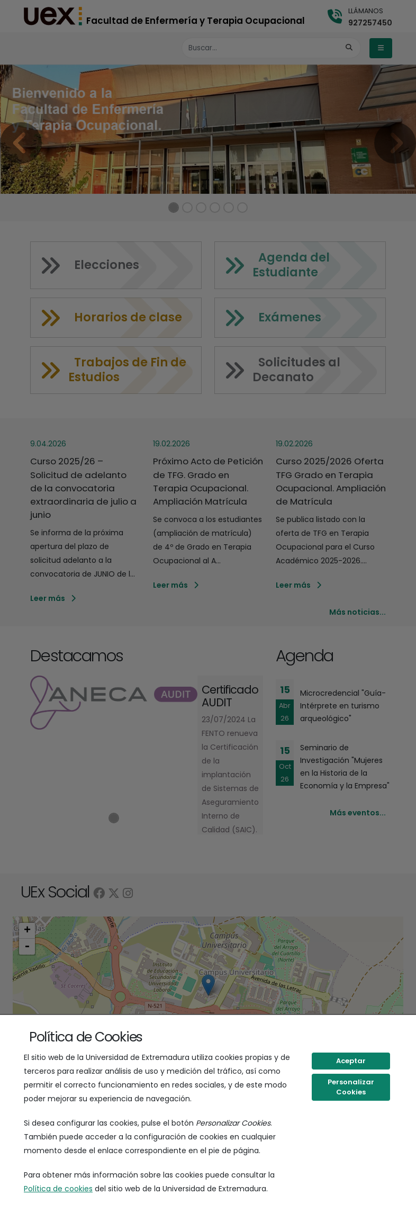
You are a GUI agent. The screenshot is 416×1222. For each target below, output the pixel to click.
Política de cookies (58, 1188)
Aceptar (351, 1061)
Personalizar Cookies (351, 1087)
